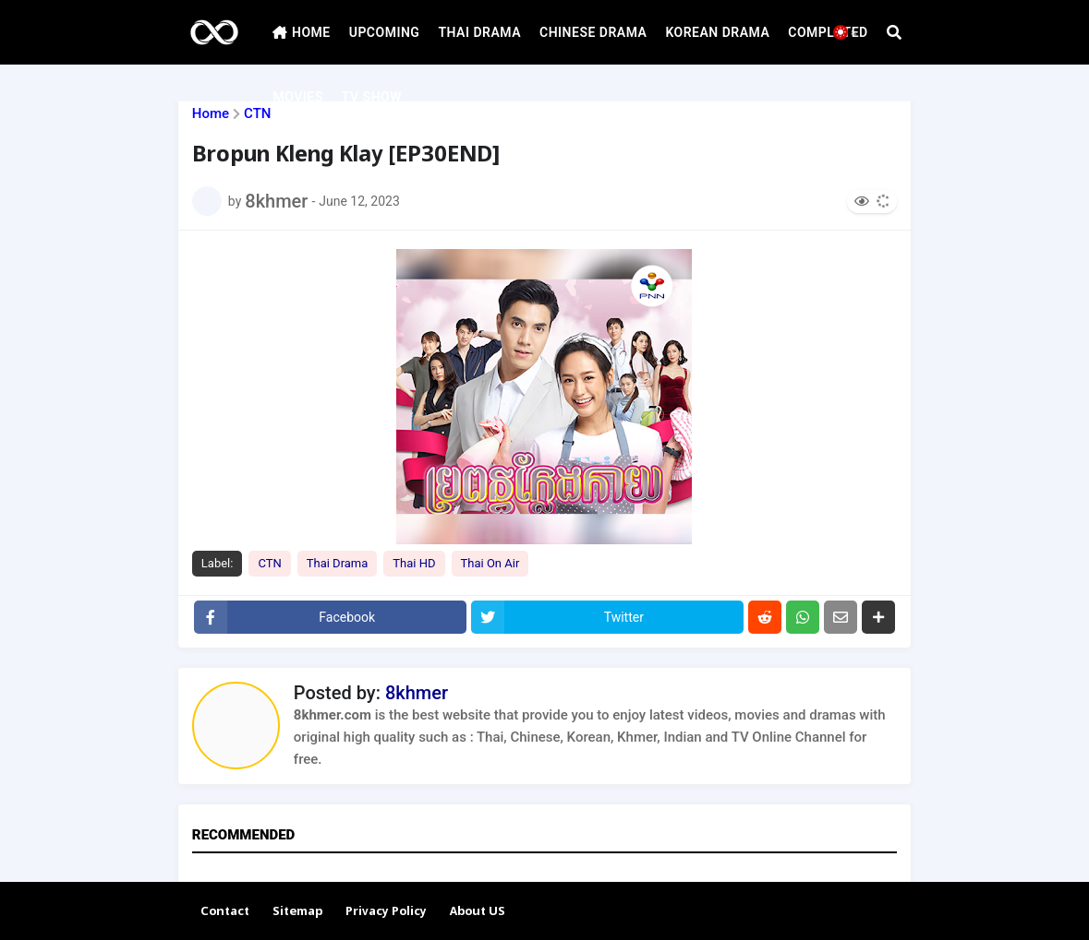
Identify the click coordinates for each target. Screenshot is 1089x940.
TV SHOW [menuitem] (372, 96)
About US (477, 912)
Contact (224, 912)
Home (210, 114)
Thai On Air (490, 563)
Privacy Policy (386, 912)
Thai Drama (338, 563)
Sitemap (297, 912)
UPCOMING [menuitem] (384, 32)
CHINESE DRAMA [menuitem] (593, 32)
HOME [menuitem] (301, 32)
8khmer (416, 693)
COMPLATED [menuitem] (827, 32)
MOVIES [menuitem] (297, 96)
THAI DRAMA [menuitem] (479, 32)
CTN (257, 114)
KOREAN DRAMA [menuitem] (717, 32)
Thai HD (414, 563)
